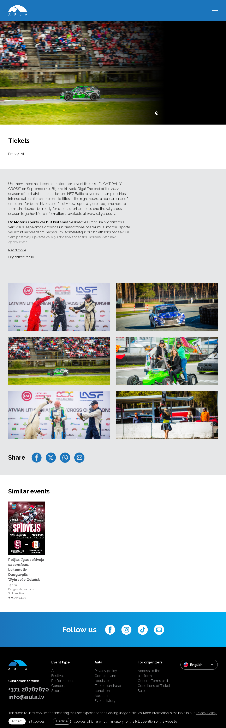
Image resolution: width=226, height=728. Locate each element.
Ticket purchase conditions (108, 688)
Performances (62, 681)
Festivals (58, 676)
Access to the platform (149, 673)
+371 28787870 (26, 689)
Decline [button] (61, 721)
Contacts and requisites (105, 678)
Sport (56, 691)
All (53, 671)
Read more (17, 250)
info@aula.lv (26, 697)
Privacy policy (106, 671)
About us (102, 696)
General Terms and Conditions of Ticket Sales (154, 686)
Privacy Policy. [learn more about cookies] (206, 713)
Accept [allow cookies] (17, 721)
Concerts (58, 686)
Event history (105, 701)
